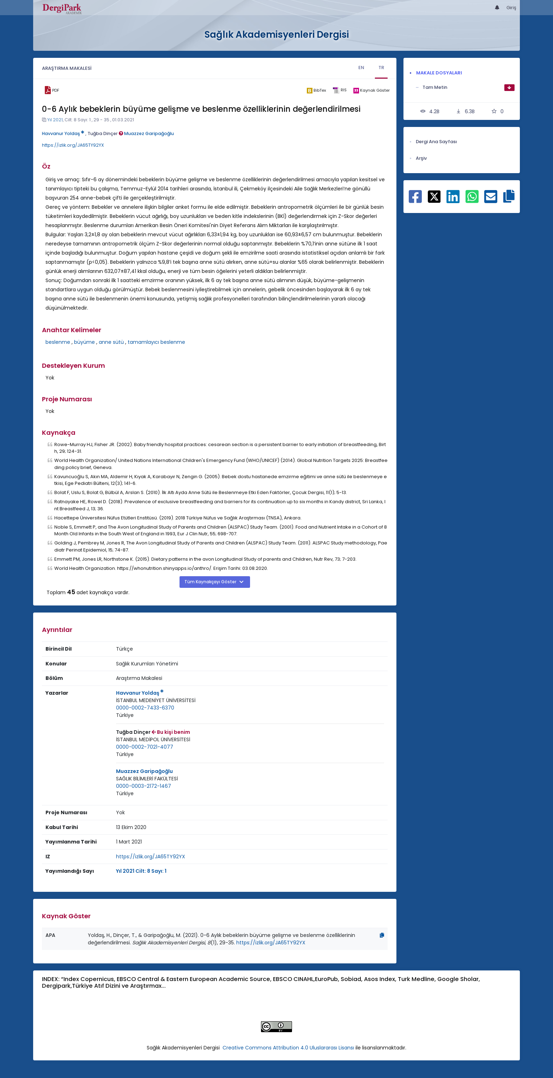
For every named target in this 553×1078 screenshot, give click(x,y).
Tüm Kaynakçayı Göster (210, 582)
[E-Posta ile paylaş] (490, 200)
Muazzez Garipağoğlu (149, 133)
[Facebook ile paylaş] (415, 200)
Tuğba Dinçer (105, 133)
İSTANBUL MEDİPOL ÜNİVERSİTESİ (153, 739)
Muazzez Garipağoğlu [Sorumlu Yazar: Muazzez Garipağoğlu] (144, 771)
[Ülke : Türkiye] (125, 715)
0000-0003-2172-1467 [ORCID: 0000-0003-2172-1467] (143, 786)
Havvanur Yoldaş (63, 133)
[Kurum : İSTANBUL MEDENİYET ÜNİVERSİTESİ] (155, 700)
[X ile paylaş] (434, 196)
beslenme (57, 342)
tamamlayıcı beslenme (156, 342)
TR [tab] (381, 67)
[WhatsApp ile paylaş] (472, 200)
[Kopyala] (382, 935)
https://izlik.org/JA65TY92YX (73, 145)
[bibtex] (316, 90)
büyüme (84, 342)
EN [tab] (361, 67)
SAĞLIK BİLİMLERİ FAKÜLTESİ (147, 778)
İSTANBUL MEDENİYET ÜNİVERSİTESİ (155, 700)
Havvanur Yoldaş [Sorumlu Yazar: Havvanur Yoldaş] (140, 692)
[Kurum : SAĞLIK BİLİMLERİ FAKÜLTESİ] (147, 778)
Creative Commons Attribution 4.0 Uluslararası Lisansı (288, 1047)
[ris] (339, 90)
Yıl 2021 (55, 120)
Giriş (511, 7)
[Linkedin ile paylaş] (453, 200)
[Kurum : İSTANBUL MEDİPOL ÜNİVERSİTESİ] (153, 739)
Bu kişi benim (171, 732)
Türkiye (125, 715)
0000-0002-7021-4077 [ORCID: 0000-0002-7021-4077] (144, 746)
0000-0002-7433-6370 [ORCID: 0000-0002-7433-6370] (145, 707)
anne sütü (111, 342)
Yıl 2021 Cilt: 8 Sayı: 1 (141, 871)
